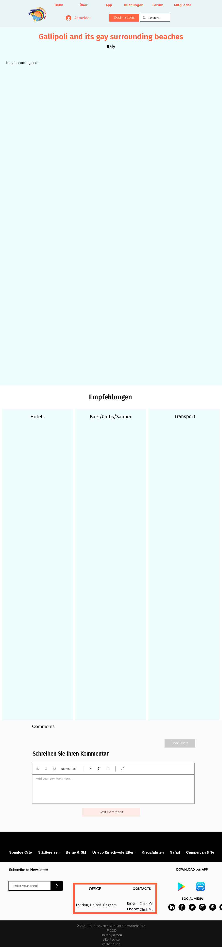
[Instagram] (202, 907)
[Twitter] (192, 907)
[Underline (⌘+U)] (54, 769)
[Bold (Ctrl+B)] (37, 769)
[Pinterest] (212, 907)
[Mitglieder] (183, 5)
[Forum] (158, 5)
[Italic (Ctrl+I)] (46, 769)
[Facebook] (181, 907)
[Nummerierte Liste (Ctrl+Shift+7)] (99, 769)
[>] (57, 886)
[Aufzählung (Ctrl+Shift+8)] (108, 769)
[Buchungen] (134, 5)
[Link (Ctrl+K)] (123, 769)
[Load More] (180, 743)
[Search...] (154, 18)
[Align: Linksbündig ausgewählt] (91, 769)
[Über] (84, 5)
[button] (124, 18)
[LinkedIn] (171, 907)
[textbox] (113, 787)
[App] (109, 5)
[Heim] (59, 5)
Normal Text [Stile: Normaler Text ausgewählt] (68, 768)
